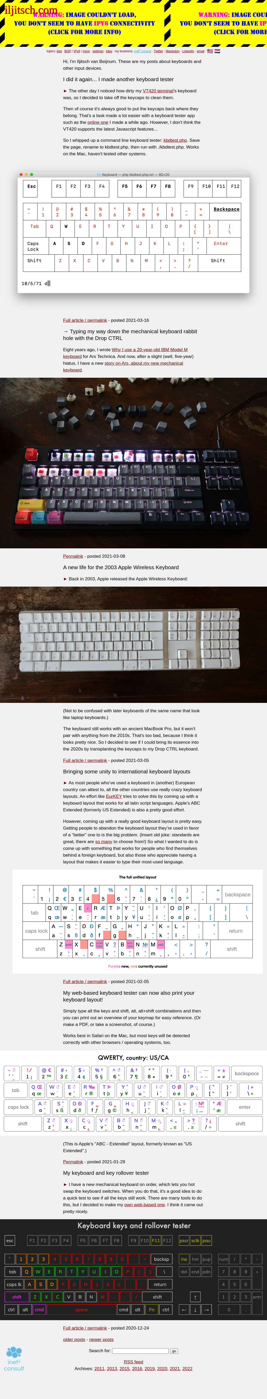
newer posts (101, 1339)
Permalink (73, 556)
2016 (137, 1368)
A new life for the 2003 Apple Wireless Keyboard (121, 567)
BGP (67, 51)
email (200, 51)
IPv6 (77, 51)
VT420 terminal (158, 90)
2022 (187, 1368)
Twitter (158, 51)
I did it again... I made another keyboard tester (118, 79)
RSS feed (133, 1361)
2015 (124, 1368)
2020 (162, 1368)
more (86, 51)
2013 (112, 1368)
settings (98, 51)
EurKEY (114, 796)
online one (97, 122)
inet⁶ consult (142, 51)
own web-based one (144, 1204)
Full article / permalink (85, 320)
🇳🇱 (217, 51)
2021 (175, 1368)
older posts (74, 1339)
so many (103, 841)
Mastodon (173, 51)
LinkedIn (188, 51)
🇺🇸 (210, 51)
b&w (109, 51)
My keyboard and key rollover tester (106, 1173)
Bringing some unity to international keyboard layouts (126, 771)
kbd (59, 51)
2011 (99, 1368)
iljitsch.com (30, 9)
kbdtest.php (175, 140)
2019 (150, 1368)
